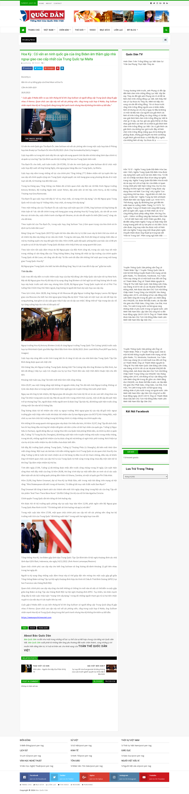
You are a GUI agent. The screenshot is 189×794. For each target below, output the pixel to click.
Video (93, 30)
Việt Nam (48, 30)
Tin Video (63, 784)
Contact (58, 3)
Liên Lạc (118, 30)
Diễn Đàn (64, 30)
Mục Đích (105, 30)
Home (41, 3)
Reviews (75, 784)
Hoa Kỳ (32, 628)
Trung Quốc (43, 628)
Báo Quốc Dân (30, 639)
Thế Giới (79, 30)
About (49, 3)
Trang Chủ (34, 30)
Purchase (87, 784)
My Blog (131, 30)
